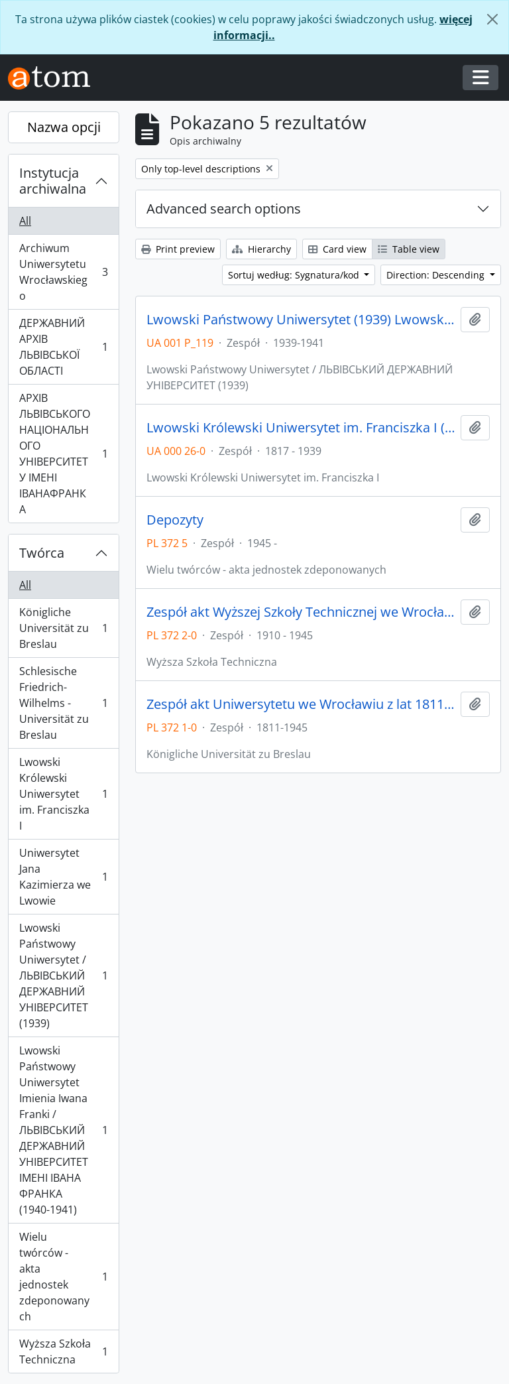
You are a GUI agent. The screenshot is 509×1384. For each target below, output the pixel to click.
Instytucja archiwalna (52, 181)
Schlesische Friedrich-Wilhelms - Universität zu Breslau (63, 703)
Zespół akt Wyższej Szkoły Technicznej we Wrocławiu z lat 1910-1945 (300, 612)
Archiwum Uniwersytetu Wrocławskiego (63, 272)
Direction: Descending (436, 275)
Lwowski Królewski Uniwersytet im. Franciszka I (63, 794)
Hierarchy (261, 249)
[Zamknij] (492, 19)
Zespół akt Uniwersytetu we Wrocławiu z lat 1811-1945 (300, 704)
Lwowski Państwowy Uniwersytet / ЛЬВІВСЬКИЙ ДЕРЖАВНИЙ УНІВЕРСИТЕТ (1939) (63, 975)
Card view (337, 249)
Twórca (41, 553)
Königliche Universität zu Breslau (63, 628)
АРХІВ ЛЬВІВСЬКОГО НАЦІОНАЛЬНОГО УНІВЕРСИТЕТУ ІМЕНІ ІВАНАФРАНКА (63, 454)
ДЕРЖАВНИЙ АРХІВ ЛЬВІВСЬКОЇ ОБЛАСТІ (63, 347)
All (25, 221)
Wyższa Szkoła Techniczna (63, 1351)
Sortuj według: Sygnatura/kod (295, 275)
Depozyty (174, 520)
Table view (408, 249)
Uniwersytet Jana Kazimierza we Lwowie (63, 877)
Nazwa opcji (64, 127)
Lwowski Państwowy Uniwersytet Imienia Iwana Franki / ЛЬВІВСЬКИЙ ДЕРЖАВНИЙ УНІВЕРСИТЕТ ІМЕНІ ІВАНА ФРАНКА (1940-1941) (63, 1130)
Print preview (178, 249)
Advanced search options (223, 209)
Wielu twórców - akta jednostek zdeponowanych (63, 1276)
